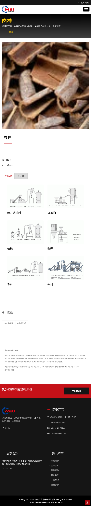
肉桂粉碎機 (8, 323)
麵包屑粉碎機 (59, 367)
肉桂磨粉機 (21, 323)
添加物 (51, 213)
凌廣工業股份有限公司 (45, 499)
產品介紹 (55, 465)
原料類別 (55, 470)
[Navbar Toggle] (86, 9)
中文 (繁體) (85, 3)
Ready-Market (57, 502)
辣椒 (10, 249)
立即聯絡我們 (9, 370)
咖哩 (50, 249)
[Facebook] (3, 428)
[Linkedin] (9, 428)
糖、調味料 (14, 213)
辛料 (50, 285)
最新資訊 (55, 475)
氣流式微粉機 (49, 367)
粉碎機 (41, 367)
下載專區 (55, 479)
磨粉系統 (67, 367)
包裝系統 (74, 367)
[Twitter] (6, 428)
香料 (10, 285)
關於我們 (55, 460)
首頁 (11, 32)
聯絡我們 (55, 484)
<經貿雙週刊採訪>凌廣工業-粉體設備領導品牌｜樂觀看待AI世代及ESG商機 (22, 462)
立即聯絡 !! (76, 391)
